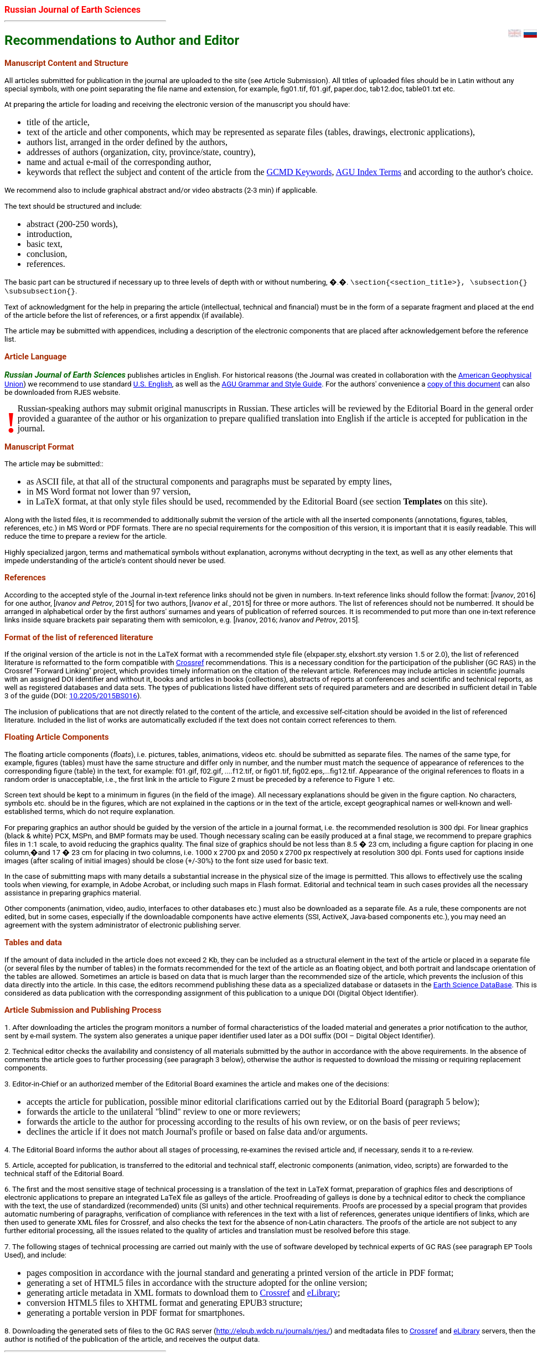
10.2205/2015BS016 (103, 698)
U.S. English (152, 386)
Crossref (190, 665)
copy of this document (463, 386)
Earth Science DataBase (472, 987)
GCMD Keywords (299, 172)
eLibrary (322, 1295)
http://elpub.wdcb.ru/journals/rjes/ (273, 1333)
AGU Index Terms (369, 172)
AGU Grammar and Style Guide (272, 386)
